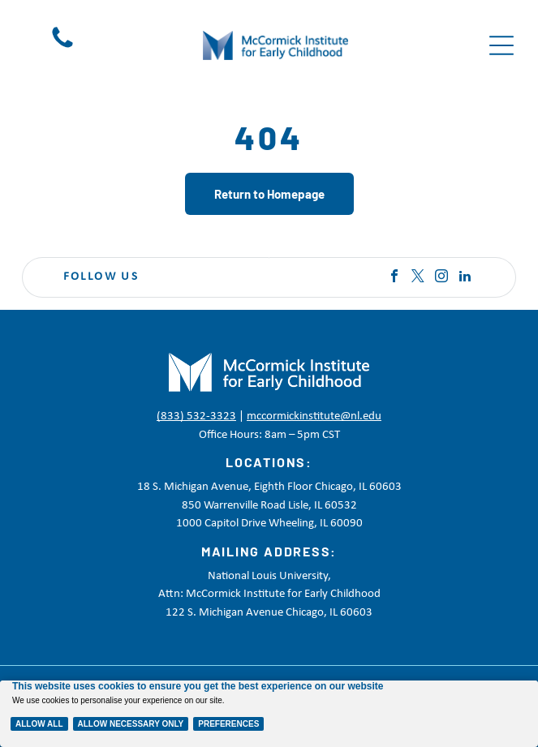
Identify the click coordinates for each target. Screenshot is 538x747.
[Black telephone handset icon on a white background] (62, 48)
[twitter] (418, 278)
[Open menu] (501, 45)
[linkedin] (465, 278)
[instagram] (441, 278)
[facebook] (394, 278)
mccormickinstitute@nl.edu (314, 416)
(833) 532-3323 (196, 416)
